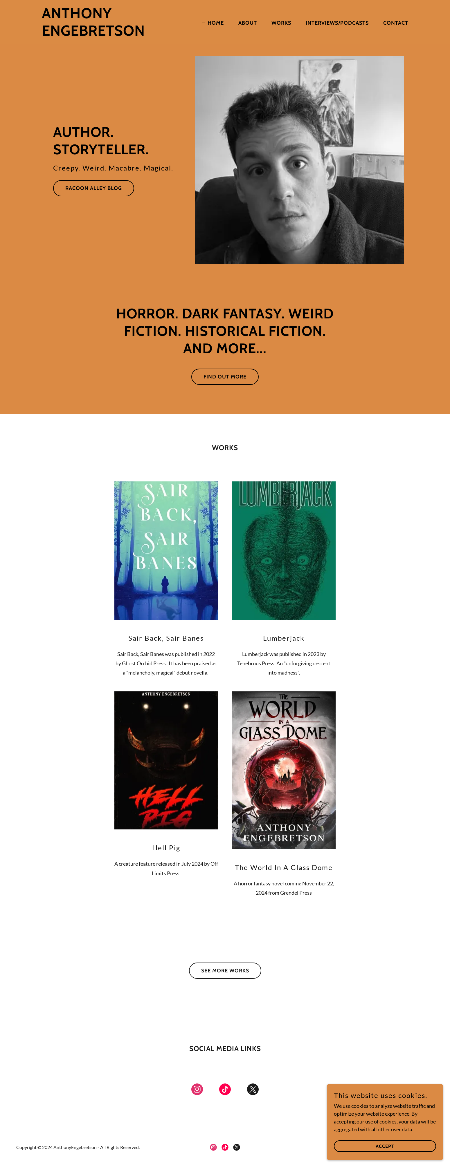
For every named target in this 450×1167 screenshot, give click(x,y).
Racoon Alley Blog (93, 188)
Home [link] (216, 23)
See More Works (225, 970)
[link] (106, 33)
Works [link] (281, 23)
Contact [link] (395, 23)
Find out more (225, 377)
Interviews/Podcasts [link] (337, 23)
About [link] (247, 23)
